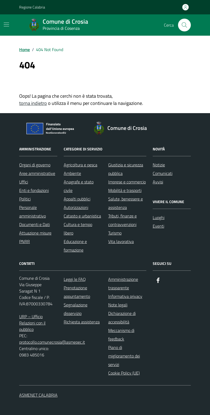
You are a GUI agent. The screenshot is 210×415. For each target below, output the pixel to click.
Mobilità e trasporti (125, 190)
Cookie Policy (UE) (124, 373)
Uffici (23, 182)
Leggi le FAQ (75, 279)
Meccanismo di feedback (121, 334)
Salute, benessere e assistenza (125, 203)
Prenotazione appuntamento (77, 292)
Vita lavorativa (121, 241)
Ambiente (72, 173)
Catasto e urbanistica (82, 216)
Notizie (159, 165)
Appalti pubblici (77, 199)
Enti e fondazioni (34, 190)
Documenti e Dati (34, 224)
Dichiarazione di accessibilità (122, 317)
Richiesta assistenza (82, 322)
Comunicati (162, 173)
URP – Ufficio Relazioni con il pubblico (32, 322)
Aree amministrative (37, 173)
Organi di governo (34, 165)
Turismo (115, 233)
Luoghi (158, 217)
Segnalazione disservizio (75, 309)
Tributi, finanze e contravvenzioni (122, 220)
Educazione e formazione (75, 245)
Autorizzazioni (76, 207)
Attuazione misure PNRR (35, 237)
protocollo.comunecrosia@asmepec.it (52, 342)
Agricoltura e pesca (80, 165)
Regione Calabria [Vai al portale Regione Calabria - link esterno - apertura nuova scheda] (32, 7)
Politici (25, 199)
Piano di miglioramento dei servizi (124, 356)
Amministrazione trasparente (123, 283)
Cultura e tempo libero (78, 228)
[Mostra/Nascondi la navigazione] (6, 24)
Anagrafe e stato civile (79, 186)
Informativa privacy (125, 296)
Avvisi (158, 182)
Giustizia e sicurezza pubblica (125, 169)
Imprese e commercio (127, 182)
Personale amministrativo (32, 211)
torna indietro (33, 103)
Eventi (158, 226)
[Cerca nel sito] (184, 25)
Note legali (117, 305)
